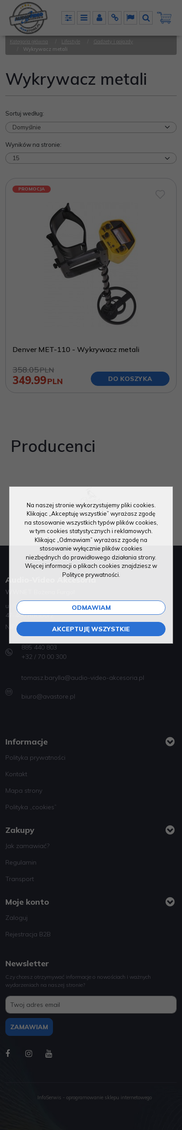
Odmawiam (91, 608)
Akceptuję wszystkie (91, 629)
